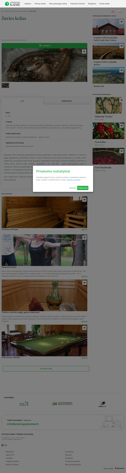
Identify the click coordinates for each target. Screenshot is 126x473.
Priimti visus (83, 188)
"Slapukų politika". (73, 180)
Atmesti (72, 188)
